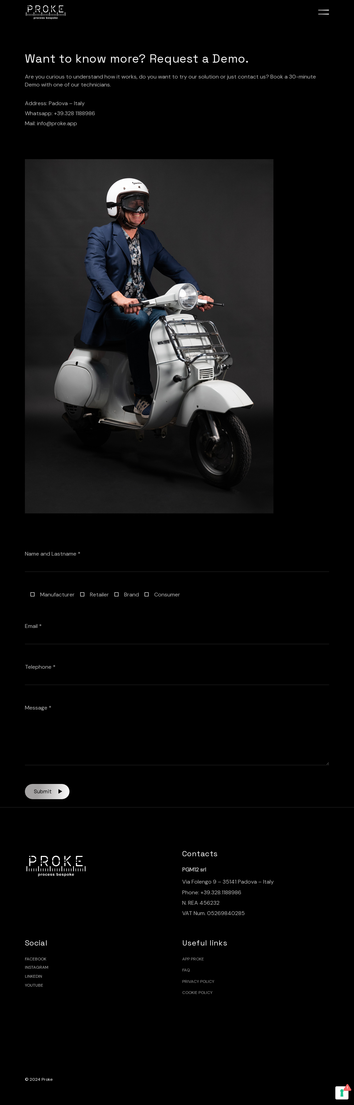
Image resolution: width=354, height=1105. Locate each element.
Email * (177, 633)
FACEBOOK (35, 959)
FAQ (186, 970)
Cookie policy (197, 992)
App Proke (193, 959)
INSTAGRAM (36, 967)
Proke (47, 1079)
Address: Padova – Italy (55, 103)
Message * (177, 734)
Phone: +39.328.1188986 (211, 892)
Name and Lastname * (177, 561)
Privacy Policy (198, 981)
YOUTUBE (34, 985)
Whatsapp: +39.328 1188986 (60, 113)
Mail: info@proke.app (51, 123)
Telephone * (177, 674)
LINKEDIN (33, 976)
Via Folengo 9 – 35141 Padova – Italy (228, 881)
